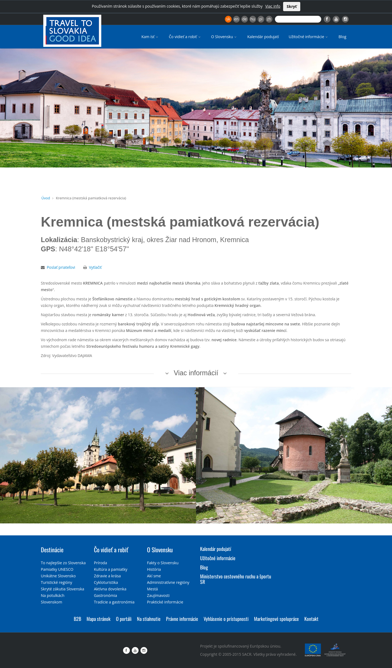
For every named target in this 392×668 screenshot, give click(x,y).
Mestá (152, 588)
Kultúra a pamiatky (110, 569)
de (244, 19)
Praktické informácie (165, 602)
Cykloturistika (106, 582)
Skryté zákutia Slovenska (62, 588)
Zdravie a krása (107, 575)
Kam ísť (150, 36)
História (154, 569)
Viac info (272, 6)
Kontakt (311, 618)
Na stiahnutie (149, 618)
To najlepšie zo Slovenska (63, 562)
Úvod (45, 198)
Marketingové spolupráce (276, 618)
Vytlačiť (95, 267)
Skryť (292, 6)
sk (228, 19)
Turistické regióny (56, 582)
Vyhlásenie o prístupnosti (226, 618)
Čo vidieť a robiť (185, 36)
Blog (342, 36)
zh (269, 19)
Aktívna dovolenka (110, 588)
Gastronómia (105, 595)
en (236, 19)
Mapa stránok (99, 618)
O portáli (123, 618)
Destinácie (52, 549)
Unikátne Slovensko (58, 575)
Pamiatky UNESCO (57, 569)
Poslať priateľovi (61, 267)
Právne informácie (182, 618)
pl (260, 19)
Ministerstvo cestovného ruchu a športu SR (235, 579)
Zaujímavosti (158, 595)
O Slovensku (224, 36)
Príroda (100, 562)
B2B (77, 618)
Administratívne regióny (168, 582)
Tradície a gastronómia (114, 602)
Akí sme (154, 575)
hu (252, 19)
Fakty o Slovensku (163, 562)
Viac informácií (196, 373)
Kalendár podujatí (263, 36)
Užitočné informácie (309, 36)
